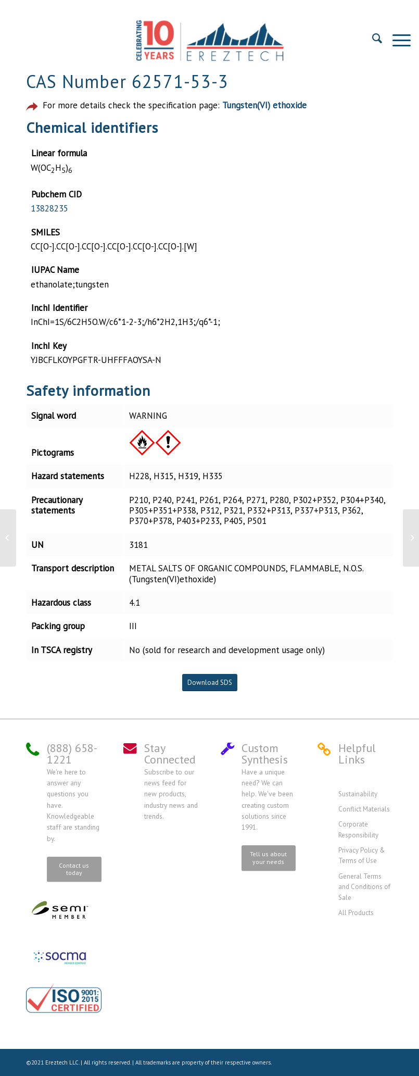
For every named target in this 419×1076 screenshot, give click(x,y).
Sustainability (357, 794)
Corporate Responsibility (358, 829)
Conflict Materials (364, 809)
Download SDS (209, 682)
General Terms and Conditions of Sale (364, 887)
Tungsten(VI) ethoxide (264, 105)
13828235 (49, 208)
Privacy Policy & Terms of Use (361, 855)
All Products (356, 912)
